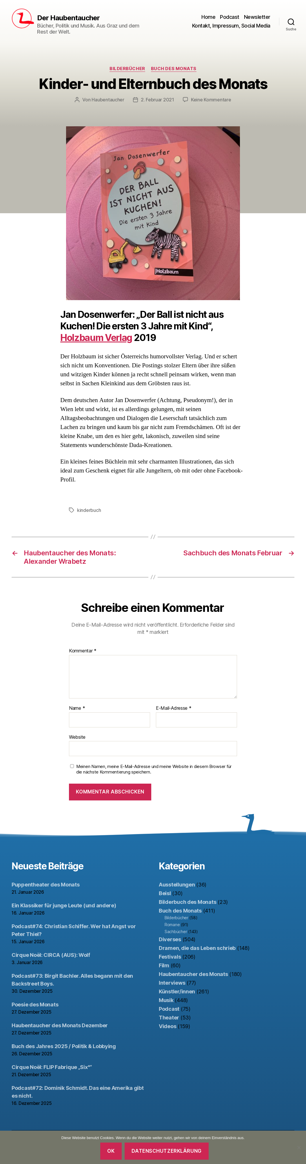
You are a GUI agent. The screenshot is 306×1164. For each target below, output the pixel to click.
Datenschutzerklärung (166, 1151)
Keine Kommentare (211, 100)
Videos (167, 1026)
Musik (166, 1000)
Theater (169, 1018)
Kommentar (82, 651)
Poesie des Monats (35, 1004)
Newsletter (257, 17)
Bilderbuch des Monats (187, 902)
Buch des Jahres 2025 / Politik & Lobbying (64, 1046)
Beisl (165, 893)
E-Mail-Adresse (174, 708)
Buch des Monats (173, 68)
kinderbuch (89, 510)
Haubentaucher (108, 100)
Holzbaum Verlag (96, 337)
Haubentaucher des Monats (193, 974)
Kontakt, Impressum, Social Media (231, 26)
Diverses (170, 939)
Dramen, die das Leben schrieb (197, 948)
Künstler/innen (177, 991)
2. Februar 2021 (157, 100)
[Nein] (299, 1147)
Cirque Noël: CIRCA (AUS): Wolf (51, 955)
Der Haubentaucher (68, 17)
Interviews (172, 983)
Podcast (229, 17)
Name (77, 708)
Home (208, 17)
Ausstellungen (177, 885)
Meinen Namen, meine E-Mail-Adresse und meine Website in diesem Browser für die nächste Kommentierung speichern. (154, 769)
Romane (172, 924)
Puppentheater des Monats (46, 885)
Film (164, 965)
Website (77, 737)
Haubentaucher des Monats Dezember (60, 1025)
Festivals (170, 957)
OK (110, 1151)
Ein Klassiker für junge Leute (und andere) (64, 905)
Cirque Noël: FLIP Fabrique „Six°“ (52, 1067)
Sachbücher (176, 931)
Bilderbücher (127, 68)
